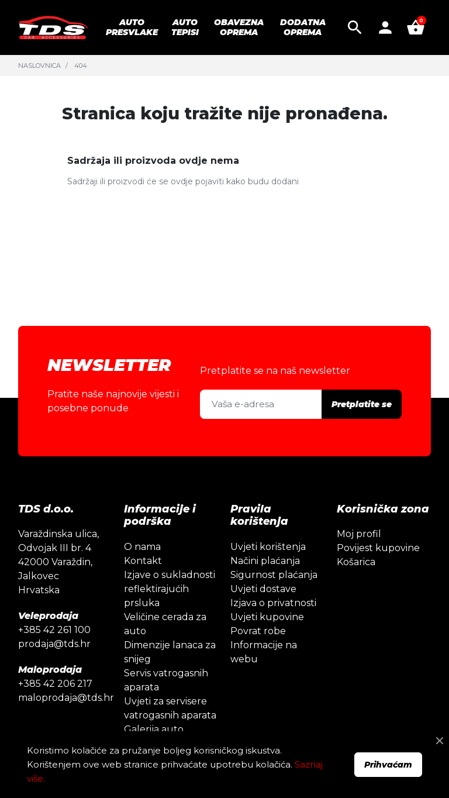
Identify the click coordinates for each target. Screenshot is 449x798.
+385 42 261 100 (54, 629)
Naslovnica (39, 65)
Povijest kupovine (378, 547)
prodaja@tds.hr (54, 643)
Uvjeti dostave (263, 588)
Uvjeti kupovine (267, 616)
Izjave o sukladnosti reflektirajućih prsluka (169, 588)
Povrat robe (258, 631)
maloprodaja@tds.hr (66, 697)
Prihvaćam (388, 764)
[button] (355, 27)
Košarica (356, 561)
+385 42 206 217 (55, 683)
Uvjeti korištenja (268, 546)
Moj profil (359, 533)
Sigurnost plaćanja (273, 574)
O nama (142, 546)
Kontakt (143, 560)
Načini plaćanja (265, 560)
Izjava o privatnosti (273, 602)
